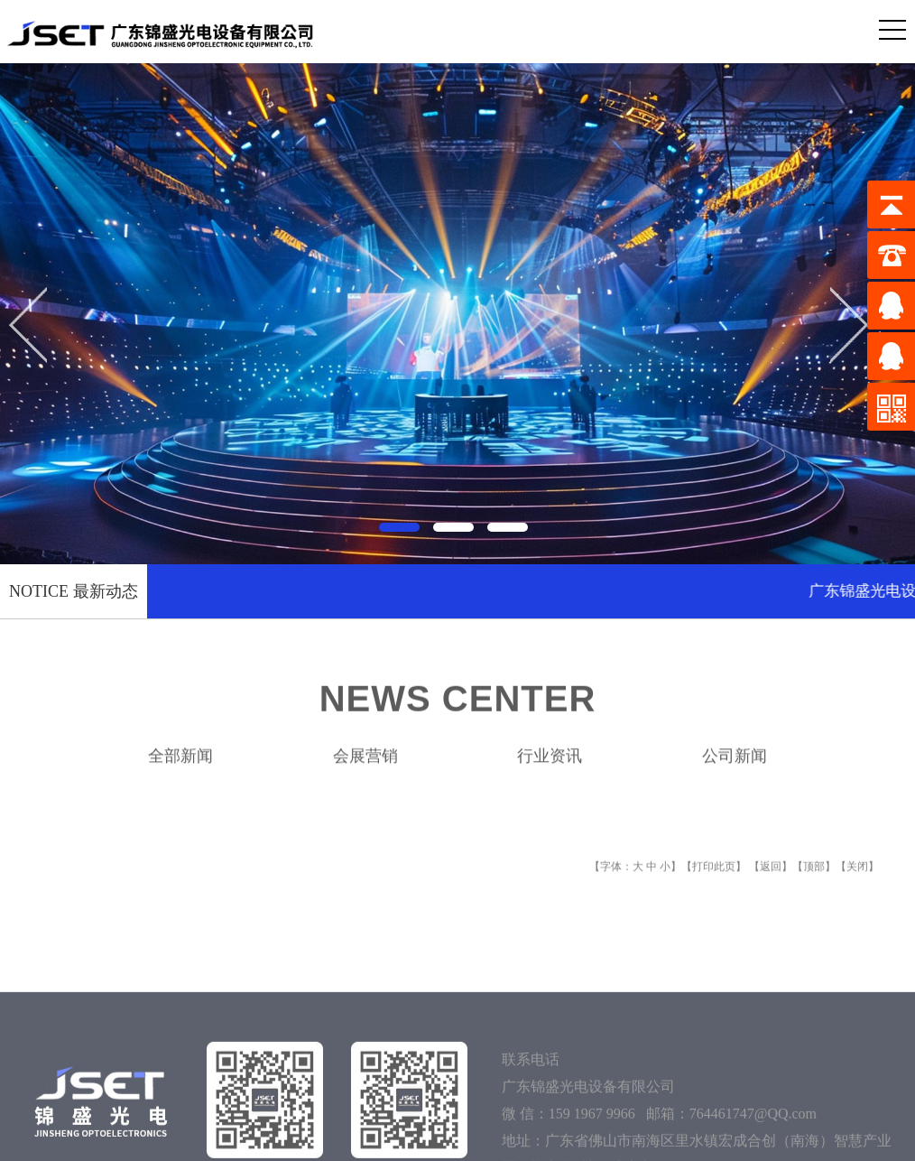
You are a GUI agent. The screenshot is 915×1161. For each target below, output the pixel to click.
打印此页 (713, 887)
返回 (770, 887)
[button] (403, 523)
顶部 (814, 887)
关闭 (857, 887)
